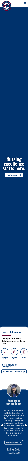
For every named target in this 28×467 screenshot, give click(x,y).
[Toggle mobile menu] (25, 3)
